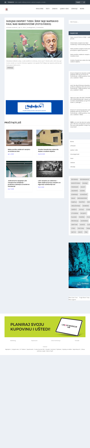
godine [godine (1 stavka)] (82, 192)
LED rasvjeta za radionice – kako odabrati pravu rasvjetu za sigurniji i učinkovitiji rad (49, 183)
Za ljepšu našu (15, 350)
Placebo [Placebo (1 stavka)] (74, 218)
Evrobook (53, 350)
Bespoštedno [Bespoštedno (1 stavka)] (75, 184)
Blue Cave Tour (73, 299)
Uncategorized (31, 28)
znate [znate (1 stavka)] (80, 233)
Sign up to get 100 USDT (77, 99)
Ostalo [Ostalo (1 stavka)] (81, 211)
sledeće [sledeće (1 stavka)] (82, 226)
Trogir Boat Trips (84, 299)
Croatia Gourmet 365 (39, 350)
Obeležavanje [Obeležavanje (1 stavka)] (75, 207)
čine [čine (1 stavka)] (86, 233)
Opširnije (10, 69)
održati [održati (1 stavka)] (74, 211)
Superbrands (30, 350)
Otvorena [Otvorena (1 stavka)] (74, 214)
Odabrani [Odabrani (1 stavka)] (86, 207)
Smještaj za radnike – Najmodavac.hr (71, 350)
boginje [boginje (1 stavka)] (85, 184)
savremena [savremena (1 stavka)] (84, 222)
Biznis (82, 10)
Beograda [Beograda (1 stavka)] (74, 180)
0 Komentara (40, 28)
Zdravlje (74, 10)
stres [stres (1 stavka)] (73, 229)
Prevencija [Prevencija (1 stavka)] (74, 222)
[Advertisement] (39, 86)
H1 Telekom (23, 350)
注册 (71, 123)
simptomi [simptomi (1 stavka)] (74, 226)
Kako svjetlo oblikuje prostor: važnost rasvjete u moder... (30, 2)
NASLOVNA (39, 10)
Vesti (47, 10)
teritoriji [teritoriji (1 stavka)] (81, 229)
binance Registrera (76, 74)
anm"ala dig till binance (77, 86)
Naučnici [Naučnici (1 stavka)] (82, 203)
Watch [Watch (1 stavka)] (73, 233)
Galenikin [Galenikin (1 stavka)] (74, 192)
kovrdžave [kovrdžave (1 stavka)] (83, 195)
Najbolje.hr (8, 350)
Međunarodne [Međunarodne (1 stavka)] (82, 199)
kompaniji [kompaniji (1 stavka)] (74, 195)
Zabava (54, 10)
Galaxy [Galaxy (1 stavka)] (83, 188)
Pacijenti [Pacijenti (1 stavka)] (83, 214)
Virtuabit (48, 350)
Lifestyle (72, 147)
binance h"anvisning (76, 111)
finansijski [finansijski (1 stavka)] (74, 188)
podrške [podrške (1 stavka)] (81, 218)
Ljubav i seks (64, 10)
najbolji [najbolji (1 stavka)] (74, 203)
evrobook (14, 28)
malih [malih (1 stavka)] (73, 199)
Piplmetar (58, 350)
